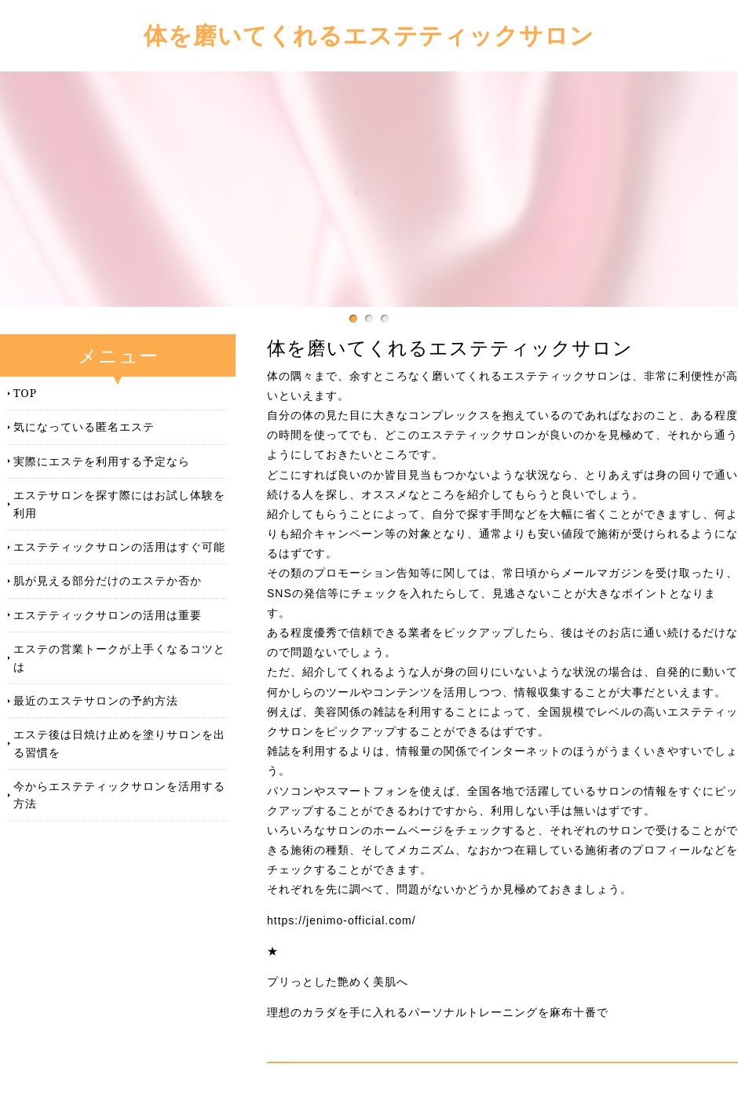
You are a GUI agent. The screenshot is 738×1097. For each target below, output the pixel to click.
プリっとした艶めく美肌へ (337, 981)
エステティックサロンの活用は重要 (107, 614)
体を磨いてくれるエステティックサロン (369, 35)
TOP (25, 392)
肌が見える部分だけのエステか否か (107, 580)
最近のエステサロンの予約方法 (95, 700)
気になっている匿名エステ (84, 426)
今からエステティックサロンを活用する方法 (119, 794)
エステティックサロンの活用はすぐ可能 (119, 546)
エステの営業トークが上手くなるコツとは (119, 657)
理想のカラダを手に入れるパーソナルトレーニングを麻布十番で (437, 1012)
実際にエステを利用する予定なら (101, 461)
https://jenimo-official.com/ (341, 920)
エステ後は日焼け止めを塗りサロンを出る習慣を (119, 743)
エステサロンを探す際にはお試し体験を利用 (119, 503)
